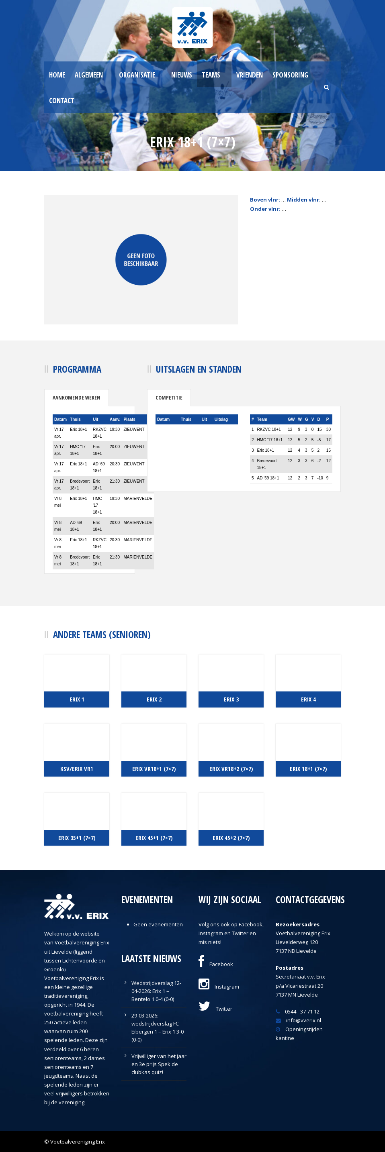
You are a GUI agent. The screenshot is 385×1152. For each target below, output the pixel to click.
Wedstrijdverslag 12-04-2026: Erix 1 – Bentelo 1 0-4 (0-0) (156, 991)
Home (57, 75)
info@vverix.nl (298, 1020)
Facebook (216, 964)
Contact (61, 100)
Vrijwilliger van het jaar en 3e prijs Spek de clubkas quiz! (158, 1064)
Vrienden (249, 75)
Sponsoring (290, 75)
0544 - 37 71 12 (297, 1011)
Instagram (219, 986)
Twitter (215, 1008)
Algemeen (89, 75)
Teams (211, 75)
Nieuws (181, 75)
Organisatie (137, 75)
